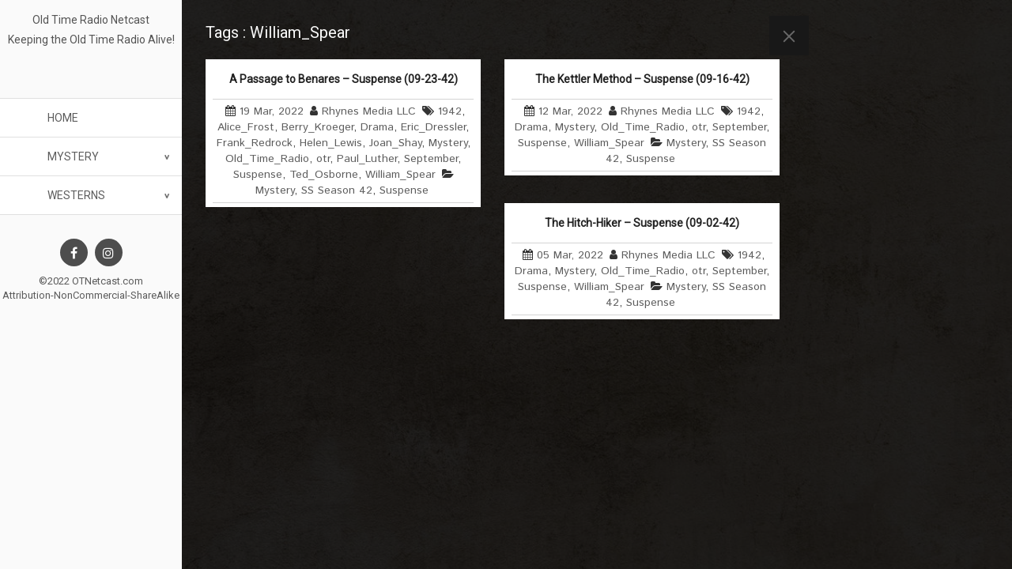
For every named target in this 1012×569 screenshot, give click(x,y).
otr (323, 159)
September (431, 159)
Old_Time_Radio (267, 159)
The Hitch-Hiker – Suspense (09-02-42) (642, 223)
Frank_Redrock (255, 143)
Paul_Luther (367, 159)
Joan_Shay (395, 143)
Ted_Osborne (323, 175)
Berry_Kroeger (317, 127)
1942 (450, 111)
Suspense (257, 175)
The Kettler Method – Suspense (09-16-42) (642, 79)
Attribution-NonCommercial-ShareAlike (90, 295)
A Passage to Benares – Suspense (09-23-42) (343, 79)
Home (62, 117)
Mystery (73, 156)
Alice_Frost (245, 127)
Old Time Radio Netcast (90, 19)
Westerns (76, 195)
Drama (377, 127)
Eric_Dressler (433, 127)
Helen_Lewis (331, 143)
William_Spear (400, 175)
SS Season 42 (336, 190)
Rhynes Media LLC (369, 111)
